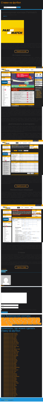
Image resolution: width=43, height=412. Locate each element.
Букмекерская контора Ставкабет (11, 334)
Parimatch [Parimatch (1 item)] (7, 321)
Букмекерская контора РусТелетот (11, 369)
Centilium (6, 400)
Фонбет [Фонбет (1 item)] (10, 324)
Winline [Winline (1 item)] (12, 322)
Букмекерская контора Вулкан (10, 377)
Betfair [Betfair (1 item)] (33, 318)
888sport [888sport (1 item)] (19, 318)
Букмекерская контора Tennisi (10, 337)
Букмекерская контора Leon (9, 372)
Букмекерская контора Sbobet (10, 356)
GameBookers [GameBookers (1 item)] (16, 319)
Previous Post (4, 270)
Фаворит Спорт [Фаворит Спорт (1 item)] (4, 324)
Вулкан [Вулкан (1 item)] (29, 322)
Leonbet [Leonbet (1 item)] (26, 319)
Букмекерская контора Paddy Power (11, 346)
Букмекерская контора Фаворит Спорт (12, 349)
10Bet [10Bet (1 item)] (11, 318)
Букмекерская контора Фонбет (10, 364)
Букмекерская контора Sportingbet (11, 355)
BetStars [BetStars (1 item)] (37, 318)
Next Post (3, 271)
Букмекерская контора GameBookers (11, 376)
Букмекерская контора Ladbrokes (11, 341)
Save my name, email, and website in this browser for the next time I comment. (19, 309)
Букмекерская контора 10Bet (10, 396)
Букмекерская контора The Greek (11, 354)
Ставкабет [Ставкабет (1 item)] (30, 323)
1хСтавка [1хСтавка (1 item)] (7, 318)
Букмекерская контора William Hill (11, 352)
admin (5, 16)
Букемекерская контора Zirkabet (10, 350)
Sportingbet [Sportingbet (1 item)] (24, 321)
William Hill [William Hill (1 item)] (3, 322)
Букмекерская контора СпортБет (11, 333)
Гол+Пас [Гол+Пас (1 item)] (34, 322)
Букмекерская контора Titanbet (10, 385)
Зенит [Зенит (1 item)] (38, 322)
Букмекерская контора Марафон (10, 381)
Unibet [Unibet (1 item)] (38, 321)
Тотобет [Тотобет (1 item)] (39, 323)
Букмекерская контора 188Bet (10, 388)
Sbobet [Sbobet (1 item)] (19, 321)
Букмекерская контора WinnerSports (11, 351)
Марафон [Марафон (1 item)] (9, 323)
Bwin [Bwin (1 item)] (11, 319)
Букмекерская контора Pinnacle (10, 359)
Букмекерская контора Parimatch (11, 360)
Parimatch (4, 269)
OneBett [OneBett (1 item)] (35, 319)
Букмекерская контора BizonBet (10, 375)
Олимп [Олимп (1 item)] (14, 323)
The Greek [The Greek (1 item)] (30, 321)
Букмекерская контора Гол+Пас (10, 345)
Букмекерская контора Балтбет (10, 393)
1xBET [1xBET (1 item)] (2, 318)
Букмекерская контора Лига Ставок (11, 382)
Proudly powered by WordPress (7, 398)
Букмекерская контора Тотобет (10, 336)
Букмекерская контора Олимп (10, 371)
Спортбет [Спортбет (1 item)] (25, 323)
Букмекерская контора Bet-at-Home (11, 343)
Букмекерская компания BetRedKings (11, 367)
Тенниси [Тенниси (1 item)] (35, 323)
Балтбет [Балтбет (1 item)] (25, 322)
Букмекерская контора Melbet (10, 363)
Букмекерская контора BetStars (10, 373)
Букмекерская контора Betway (10, 338)
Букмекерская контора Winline (10, 389)
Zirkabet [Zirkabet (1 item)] (20, 322)
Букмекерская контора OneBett (10, 362)
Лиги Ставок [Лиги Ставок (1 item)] (3, 323)
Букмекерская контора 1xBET (10, 384)
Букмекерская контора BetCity (10, 380)
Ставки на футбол (11, 2)
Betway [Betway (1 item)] (2, 319)
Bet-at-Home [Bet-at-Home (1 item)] (24, 318)
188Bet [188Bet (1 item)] (15, 318)
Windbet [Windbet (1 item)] (8, 322)
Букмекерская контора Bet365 (10, 368)
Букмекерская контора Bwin (9, 386)
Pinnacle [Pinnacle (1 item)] (11, 321)
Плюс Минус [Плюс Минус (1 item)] (19, 323)
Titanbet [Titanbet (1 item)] (34, 321)
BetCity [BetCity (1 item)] (29, 318)
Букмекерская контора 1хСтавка (10, 394)
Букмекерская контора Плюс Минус (11, 342)
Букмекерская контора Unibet (10, 390)
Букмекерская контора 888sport (10, 339)
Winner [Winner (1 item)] (16, 322)
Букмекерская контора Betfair (10, 392)
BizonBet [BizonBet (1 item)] (7, 319)
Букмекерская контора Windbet (10, 379)
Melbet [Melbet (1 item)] (31, 319)
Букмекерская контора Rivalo (10, 358)
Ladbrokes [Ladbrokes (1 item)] (22, 319)
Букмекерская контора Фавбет (10, 366)
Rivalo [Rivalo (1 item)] (15, 321)
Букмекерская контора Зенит (10, 347)
